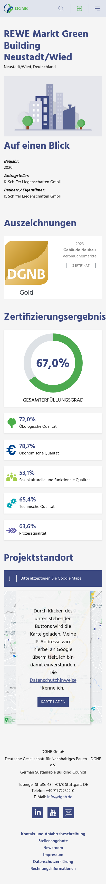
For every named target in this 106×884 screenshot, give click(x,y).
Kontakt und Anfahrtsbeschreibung (53, 834)
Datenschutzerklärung (53, 862)
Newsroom (53, 848)
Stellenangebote (53, 841)
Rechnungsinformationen (53, 869)
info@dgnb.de (59, 797)
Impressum (53, 855)
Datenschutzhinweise (53, 680)
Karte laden (53, 702)
